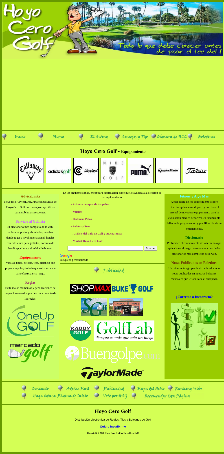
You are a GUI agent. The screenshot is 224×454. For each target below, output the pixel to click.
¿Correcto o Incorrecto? (194, 297)
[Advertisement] (112, 94)
